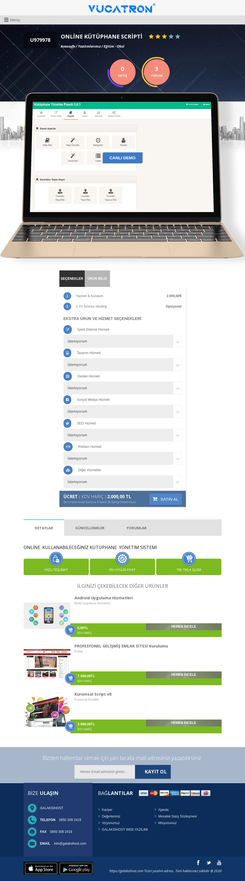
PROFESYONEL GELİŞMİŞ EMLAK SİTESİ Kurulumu (121, 641)
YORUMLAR (136, 519)
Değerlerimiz (111, 812)
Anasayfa (68, 45)
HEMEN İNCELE (183, 622)
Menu (12, 20)
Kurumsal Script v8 (93, 689)
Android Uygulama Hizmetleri (104, 593)
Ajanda (163, 805)
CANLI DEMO (122, 157)
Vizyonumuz (111, 818)
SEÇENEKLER (71, 274)
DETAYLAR (44, 519)
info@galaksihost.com (63, 839)
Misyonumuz (167, 818)
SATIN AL (165, 490)
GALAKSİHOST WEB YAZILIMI (125, 825)
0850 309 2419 (60, 815)
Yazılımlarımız (89, 45)
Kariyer (107, 805)
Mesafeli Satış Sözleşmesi (177, 812)
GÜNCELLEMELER (89, 519)
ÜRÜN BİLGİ (97, 274)
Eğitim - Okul (114, 45)
